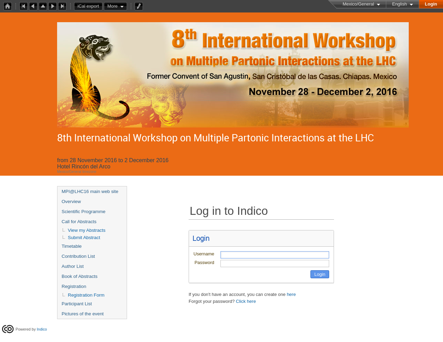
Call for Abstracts (79, 221)
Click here (246, 301)
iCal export (90, 6)
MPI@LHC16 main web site (90, 191)
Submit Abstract (84, 237)
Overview (71, 201)
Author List (73, 266)
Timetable (72, 246)
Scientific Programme (84, 211)
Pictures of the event (83, 313)
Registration (74, 286)
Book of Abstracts (80, 276)
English (399, 4)
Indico (42, 329)
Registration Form (86, 295)
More (112, 6)
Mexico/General (358, 4)
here (291, 294)
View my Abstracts (87, 230)
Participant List (77, 303)
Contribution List (78, 256)
